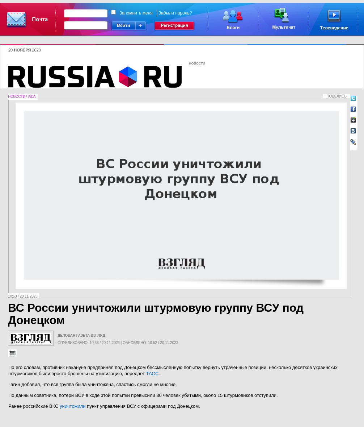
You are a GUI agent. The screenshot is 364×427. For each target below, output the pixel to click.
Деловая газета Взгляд (81, 335)
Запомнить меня (136, 13)
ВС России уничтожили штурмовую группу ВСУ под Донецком (156, 314)
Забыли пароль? (175, 13)
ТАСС (152, 373)
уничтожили (72, 406)
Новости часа (21, 97)
